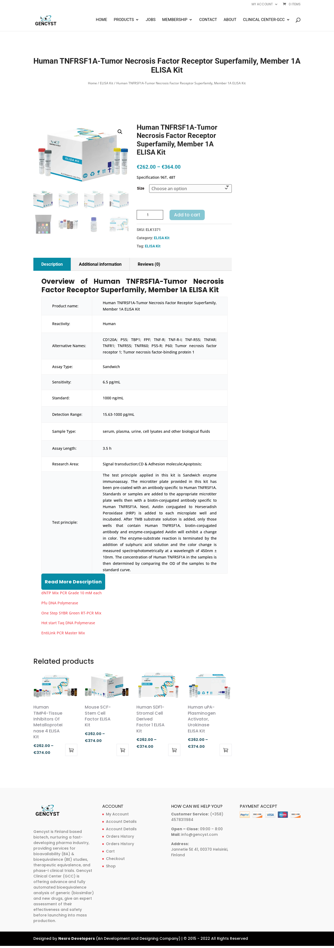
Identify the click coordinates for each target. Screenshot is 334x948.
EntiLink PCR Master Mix (63, 632)
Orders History (120, 836)
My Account (117, 814)
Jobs (150, 20)
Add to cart (187, 215)
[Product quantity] (150, 215)
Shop (111, 866)
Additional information (100, 264)
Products (124, 20)
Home (101, 20)
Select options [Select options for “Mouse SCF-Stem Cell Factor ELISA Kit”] (123, 750)
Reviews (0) (149, 264)
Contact (208, 20)
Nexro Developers (76, 938)
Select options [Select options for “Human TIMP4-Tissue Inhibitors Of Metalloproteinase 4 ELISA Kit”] (71, 750)
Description (52, 264)
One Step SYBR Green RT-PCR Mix (71, 612)
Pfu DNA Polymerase (59, 602)
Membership (174, 20)
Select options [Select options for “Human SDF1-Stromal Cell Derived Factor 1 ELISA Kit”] (174, 750)
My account (262, 4)
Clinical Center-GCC (263, 20)
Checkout (115, 858)
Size (140, 188)
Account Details (121, 821)
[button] (120, 132)
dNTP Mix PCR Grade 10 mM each (71, 592)
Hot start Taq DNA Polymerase (68, 622)
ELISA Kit (106, 83)
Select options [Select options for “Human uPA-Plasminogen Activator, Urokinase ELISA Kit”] (226, 750)
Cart (110, 851)
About (230, 20)
